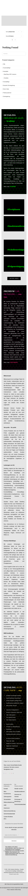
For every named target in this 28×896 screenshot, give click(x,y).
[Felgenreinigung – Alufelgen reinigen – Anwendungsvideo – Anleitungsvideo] (14, 264)
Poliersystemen (7, 92)
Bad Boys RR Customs (10, 74)
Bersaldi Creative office (14, 874)
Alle (4, 64)
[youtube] (11, 773)
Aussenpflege (6, 67)
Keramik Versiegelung (9, 85)
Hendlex (6, 78)
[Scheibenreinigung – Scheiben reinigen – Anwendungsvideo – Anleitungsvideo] (14, 247)
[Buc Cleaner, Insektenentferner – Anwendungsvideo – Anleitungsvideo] (14, 223)
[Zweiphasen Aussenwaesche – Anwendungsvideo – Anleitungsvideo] (14, 207)
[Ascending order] (21, 31)
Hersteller (5, 71)
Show (10, 36)
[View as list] (15, 39)
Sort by (10, 31)
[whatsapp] (9, 773)
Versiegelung (6, 96)
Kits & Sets (6, 89)
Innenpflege (6, 81)
